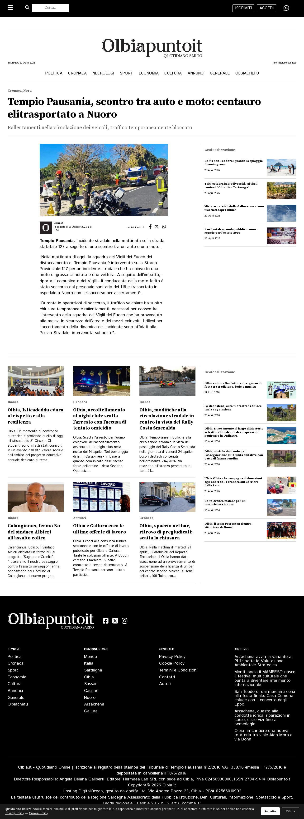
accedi (267, 8)
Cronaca (77, 73)
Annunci (196, 73)
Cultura (173, 73)
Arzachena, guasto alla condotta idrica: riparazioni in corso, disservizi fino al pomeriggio (262, 717)
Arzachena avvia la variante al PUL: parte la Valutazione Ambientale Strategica (263, 661)
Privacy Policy (172, 657)
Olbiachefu (247, 73)
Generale (220, 73)
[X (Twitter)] (115, 621)
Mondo (90, 657)
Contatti (167, 677)
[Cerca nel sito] (50, 8)
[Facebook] (105, 621)
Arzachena (94, 704)
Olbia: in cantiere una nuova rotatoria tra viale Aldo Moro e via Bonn (263, 735)
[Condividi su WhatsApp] (286, 8)
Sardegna (93, 670)
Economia (149, 73)
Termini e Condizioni (178, 670)
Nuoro (89, 698)
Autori (165, 684)
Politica (53, 73)
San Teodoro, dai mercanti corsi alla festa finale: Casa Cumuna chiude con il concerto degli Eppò (264, 698)
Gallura (91, 711)
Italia (88, 663)
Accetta (270, 811)
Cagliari (91, 691)
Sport (126, 73)
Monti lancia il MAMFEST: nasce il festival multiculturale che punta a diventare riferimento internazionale (264, 678)
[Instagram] (124, 621)
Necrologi (103, 73)
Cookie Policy (172, 663)
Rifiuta (290, 811)
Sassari (91, 684)
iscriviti (243, 8)
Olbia (89, 677)
